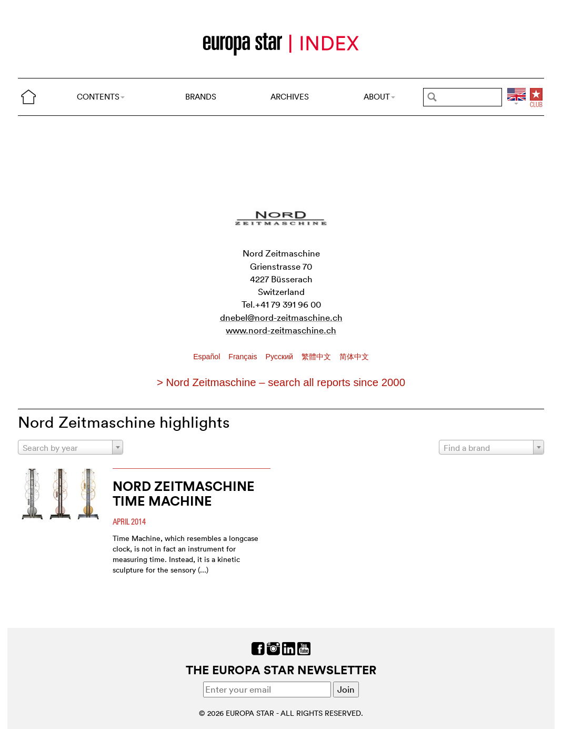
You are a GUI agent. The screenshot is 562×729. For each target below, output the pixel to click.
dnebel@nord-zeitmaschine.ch (281, 317)
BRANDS (200, 97)
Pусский (280, 356)
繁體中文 (317, 356)
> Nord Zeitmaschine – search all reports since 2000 (281, 382)
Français (243, 356)
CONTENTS (101, 97)
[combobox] (70, 447)
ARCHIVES (289, 97)
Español (207, 356)
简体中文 (354, 356)
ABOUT (379, 97)
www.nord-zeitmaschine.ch (281, 330)
